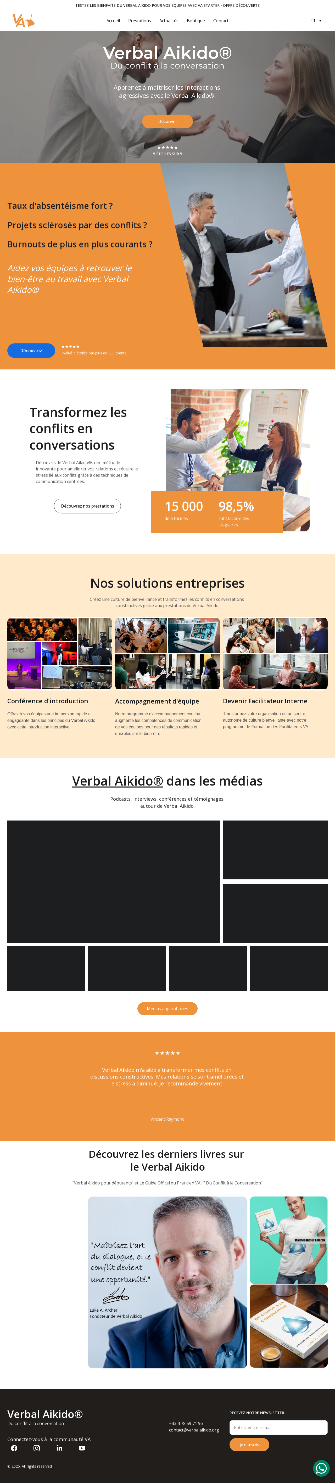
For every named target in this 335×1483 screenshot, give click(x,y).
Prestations (139, 21)
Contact (220, 21)
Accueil (113, 21)
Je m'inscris (249, 1449)
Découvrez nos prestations (87, 509)
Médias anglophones (167, 1011)
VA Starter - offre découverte (229, 5)
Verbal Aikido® (117, 783)
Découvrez (31, 353)
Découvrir (167, 122)
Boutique (196, 21)
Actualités (168, 21)
